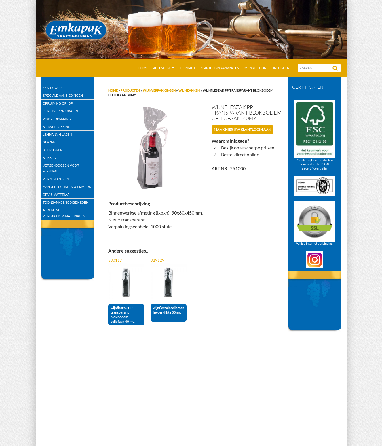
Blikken (49, 158)
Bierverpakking (57, 126)
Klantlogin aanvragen (219, 68)
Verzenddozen (56, 179)
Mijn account (256, 68)
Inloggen (281, 68)
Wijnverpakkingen (159, 90)
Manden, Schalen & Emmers (67, 187)
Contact (187, 68)
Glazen (49, 142)
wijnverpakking (57, 119)
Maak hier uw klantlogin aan (242, 129)
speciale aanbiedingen (63, 95)
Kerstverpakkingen (60, 111)
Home (143, 68)
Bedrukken (52, 150)
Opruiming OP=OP (58, 103)
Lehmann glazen (57, 134)
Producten (130, 90)
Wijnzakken (189, 90)
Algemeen (161, 68)
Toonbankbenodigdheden (66, 202)
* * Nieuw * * (52, 88)
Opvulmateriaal (57, 194)
